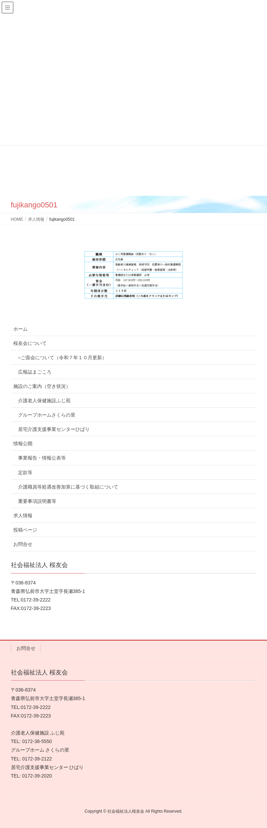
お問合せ (22, 544)
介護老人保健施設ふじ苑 (44, 400)
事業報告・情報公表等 (42, 458)
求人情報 (22, 515)
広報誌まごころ (34, 372)
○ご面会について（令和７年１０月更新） (62, 357)
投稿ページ (25, 530)
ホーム (20, 329)
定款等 (25, 472)
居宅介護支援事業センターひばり (54, 429)
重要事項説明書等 (37, 501)
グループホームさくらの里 (46, 415)
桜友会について (30, 343)
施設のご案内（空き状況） (42, 386)
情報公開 (22, 443)
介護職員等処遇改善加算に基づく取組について (68, 487)
